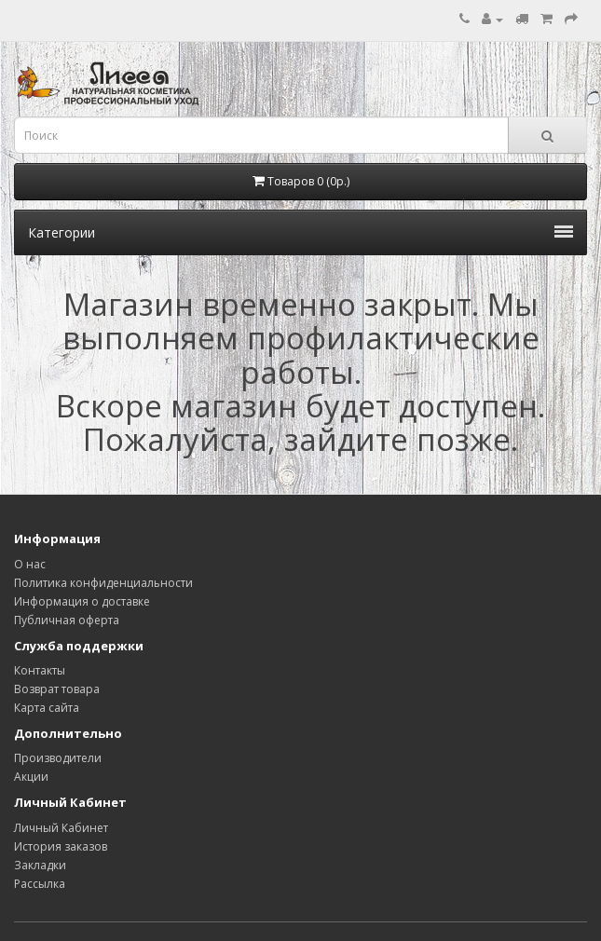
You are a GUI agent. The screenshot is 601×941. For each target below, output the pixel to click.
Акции (31, 776)
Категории (300, 232)
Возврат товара (57, 689)
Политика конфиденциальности (103, 583)
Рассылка (39, 884)
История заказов (60, 846)
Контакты (39, 670)
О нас (30, 564)
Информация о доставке (82, 601)
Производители (58, 758)
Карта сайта (46, 708)
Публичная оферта (66, 620)
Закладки (40, 865)
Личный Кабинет (61, 828)
